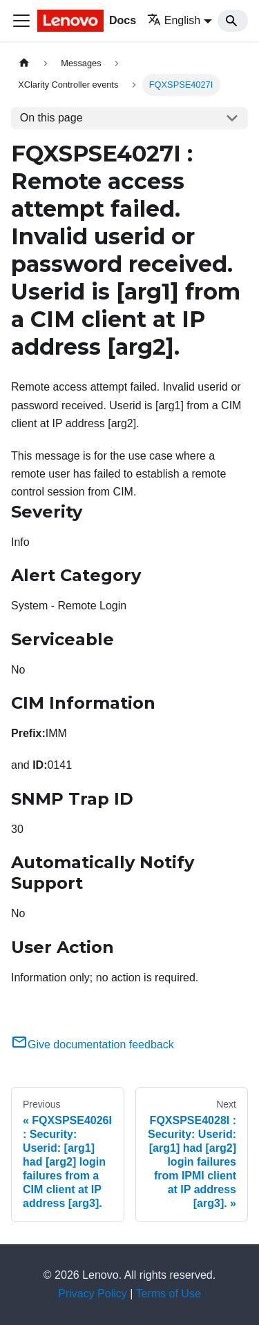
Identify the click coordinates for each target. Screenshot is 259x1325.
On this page (51, 118)
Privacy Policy (92, 1293)
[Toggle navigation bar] (21, 20)
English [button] (173, 20)
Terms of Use (168, 1293)
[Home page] (24, 63)
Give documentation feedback (92, 1044)
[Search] (233, 21)
